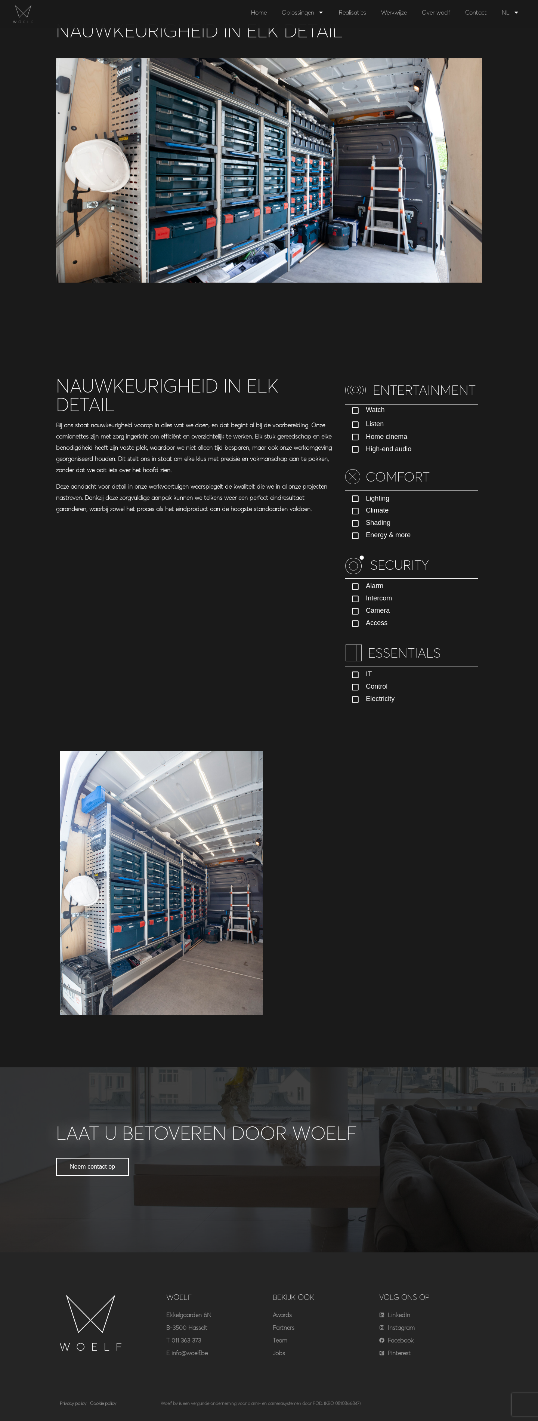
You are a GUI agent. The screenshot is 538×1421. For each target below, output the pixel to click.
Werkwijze (394, 12)
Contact (476, 12)
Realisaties (352, 12)
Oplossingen (303, 12)
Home (259, 12)
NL (510, 12)
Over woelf (436, 12)
